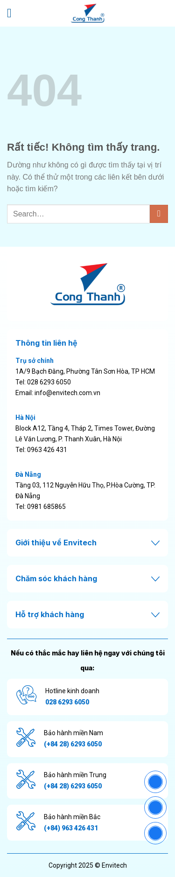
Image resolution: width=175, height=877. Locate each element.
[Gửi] (159, 214)
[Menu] (13, 13)
